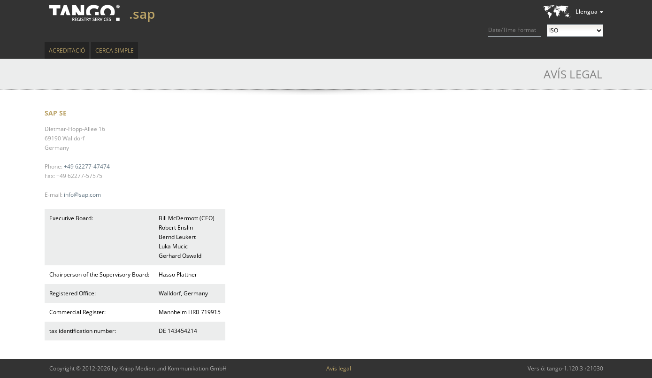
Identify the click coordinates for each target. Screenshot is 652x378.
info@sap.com (82, 195)
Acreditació (67, 50)
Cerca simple (114, 50)
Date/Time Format (512, 30)
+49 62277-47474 (87, 166)
